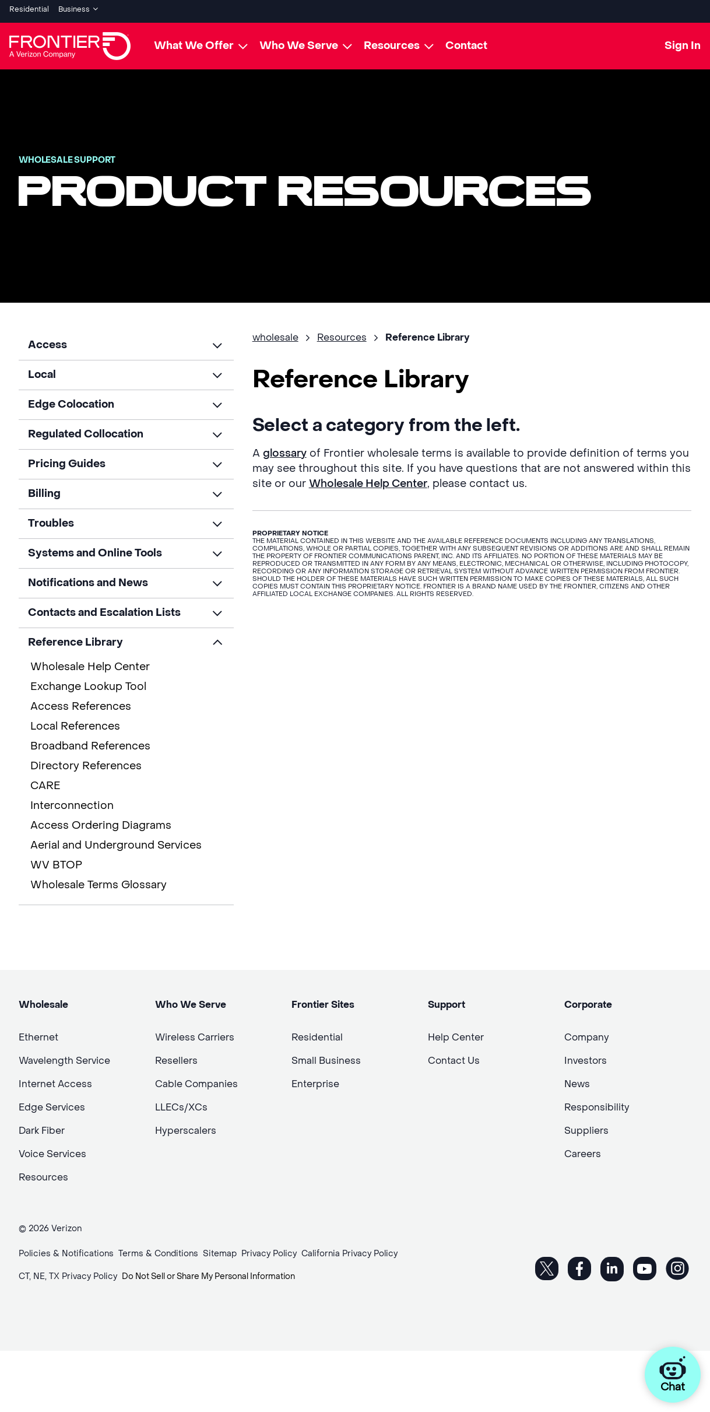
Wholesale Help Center (90, 663)
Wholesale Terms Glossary (98, 881)
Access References (80, 702)
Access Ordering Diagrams (100, 821)
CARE (45, 782)
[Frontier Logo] (70, 42)
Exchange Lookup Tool (88, 682)
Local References (75, 722)
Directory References (86, 762)
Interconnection (72, 801)
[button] (126, 341)
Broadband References (90, 742)
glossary (285, 449)
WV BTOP (56, 861)
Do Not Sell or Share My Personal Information (213, 1272)
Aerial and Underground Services (116, 841)
